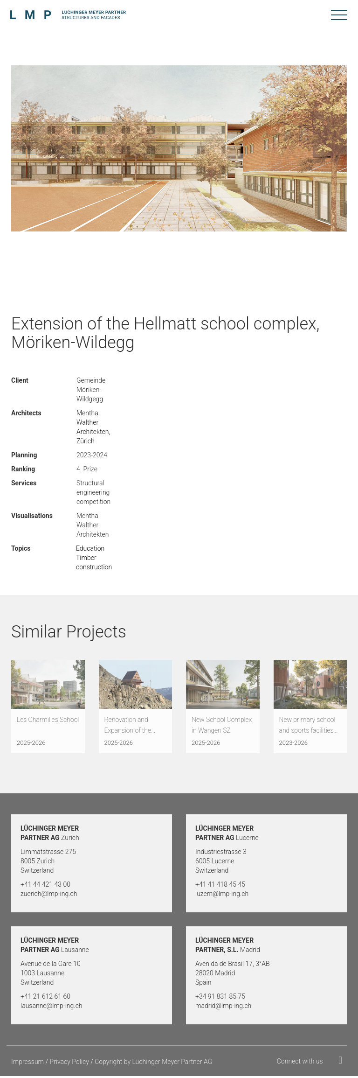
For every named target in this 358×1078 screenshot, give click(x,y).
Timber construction (94, 562)
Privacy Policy (69, 1063)
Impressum (27, 1063)
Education (90, 548)
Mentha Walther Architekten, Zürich (93, 427)
